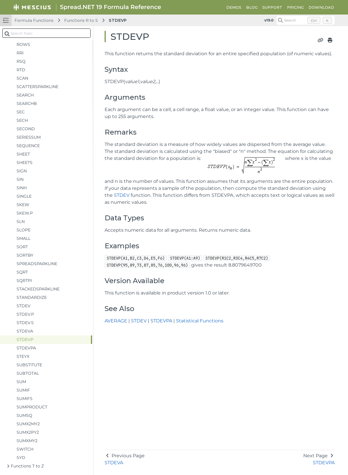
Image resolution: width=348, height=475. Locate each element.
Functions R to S (81, 20)
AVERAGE (116, 321)
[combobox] (46, 33)
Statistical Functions (199, 321)
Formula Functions (34, 20)
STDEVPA (161, 321)
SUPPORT (272, 7)
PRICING (295, 7)
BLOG (252, 7)
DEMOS (233, 7)
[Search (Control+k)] (306, 20)
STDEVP (118, 20)
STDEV (122, 195)
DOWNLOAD (321, 7)
